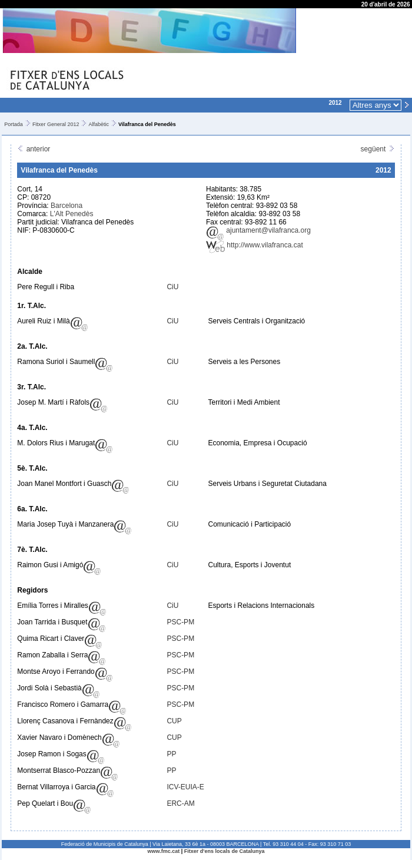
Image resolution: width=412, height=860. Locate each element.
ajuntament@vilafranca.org (258, 230)
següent (378, 149)
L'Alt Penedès (72, 214)
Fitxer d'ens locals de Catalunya (224, 851)
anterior (33, 149)
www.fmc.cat (164, 851)
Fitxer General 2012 (55, 124)
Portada (13, 124)
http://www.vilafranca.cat (254, 245)
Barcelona (66, 205)
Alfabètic (98, 124)
